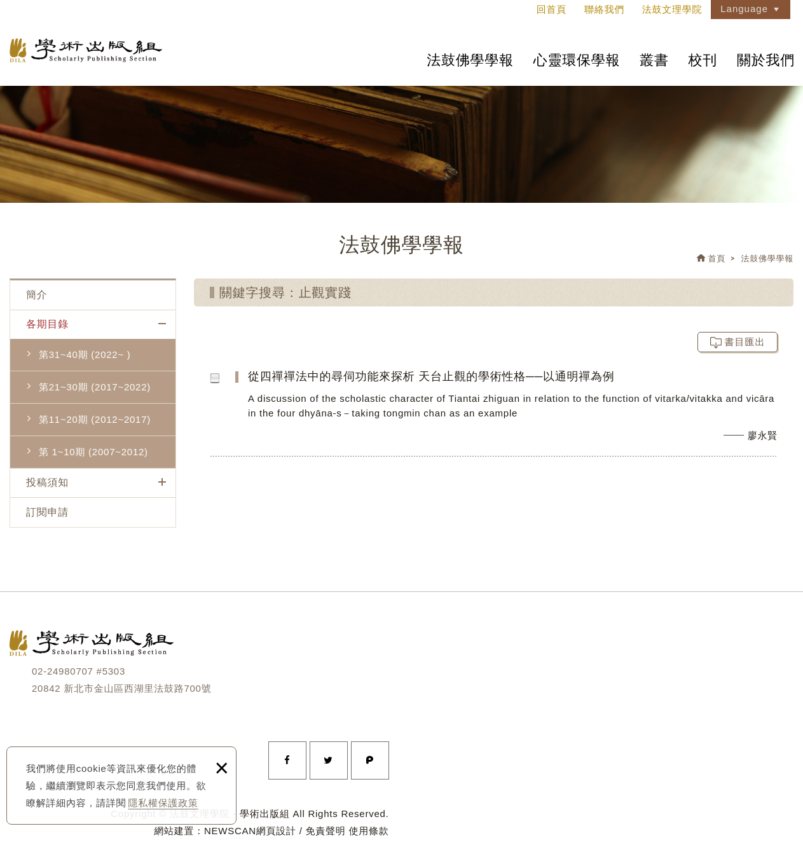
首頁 (717, 258)
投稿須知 (47, 482)
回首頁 (551, 9)
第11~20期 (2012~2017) (95, 419)
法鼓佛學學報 (470, 60)
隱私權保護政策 (163, 802)
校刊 (703, 60)
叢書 (654, 60)
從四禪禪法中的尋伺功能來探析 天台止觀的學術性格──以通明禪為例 (519, 412)
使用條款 (369, 830)
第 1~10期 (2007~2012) (93, 451)
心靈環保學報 (577, 60)
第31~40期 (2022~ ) (85, 354)
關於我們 (766, 60)
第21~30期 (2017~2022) (95, 386)
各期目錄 (47, 324)
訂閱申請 (47, 512)
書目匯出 (745, 341)
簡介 (37, 294)
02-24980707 (62, 671)
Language (744, 8)
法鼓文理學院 (86, 50)
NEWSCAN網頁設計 (250, 830)
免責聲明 (326, 830)
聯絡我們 (604, 9)
